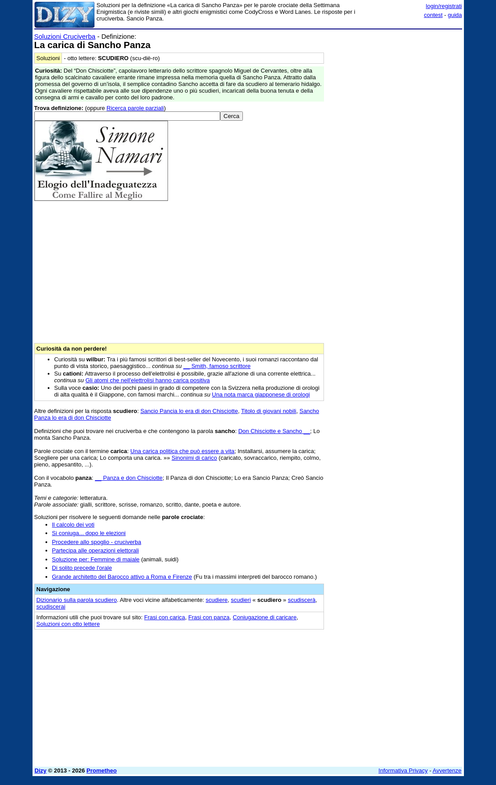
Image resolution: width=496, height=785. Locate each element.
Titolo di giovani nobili (268, 411)
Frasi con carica (164, 617)
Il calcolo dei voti (73, 524)
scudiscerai (51, 606)
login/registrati (444, 6)
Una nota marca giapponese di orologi (261, 394)
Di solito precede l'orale (82, 567)
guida (455, 15)
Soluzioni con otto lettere (68, 624)
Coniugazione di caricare (264, 617)
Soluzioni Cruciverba (65, 36)
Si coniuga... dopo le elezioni (89, 533)
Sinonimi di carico (194, 457)
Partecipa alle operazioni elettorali (95, 550)
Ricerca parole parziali (135, 108)
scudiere (217, 600)
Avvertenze (447, 770)
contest (433, 15)
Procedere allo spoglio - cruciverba (96, 542)
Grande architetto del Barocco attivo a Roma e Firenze (122, 576)
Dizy (41, 770)
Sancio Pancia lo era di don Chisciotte (189, 411)
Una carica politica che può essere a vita (182, 451)
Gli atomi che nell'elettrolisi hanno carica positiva (148, 380)
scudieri (241, 600)
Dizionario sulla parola (77, 600)
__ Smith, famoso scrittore (216, 366)
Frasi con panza (209, 617)
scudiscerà (302, 600)
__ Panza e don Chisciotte (129, 477)
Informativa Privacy (403, 770)
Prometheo (101, 770)
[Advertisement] (395, 88)
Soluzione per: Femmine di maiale (96, 559)
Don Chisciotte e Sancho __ (274, 431)
